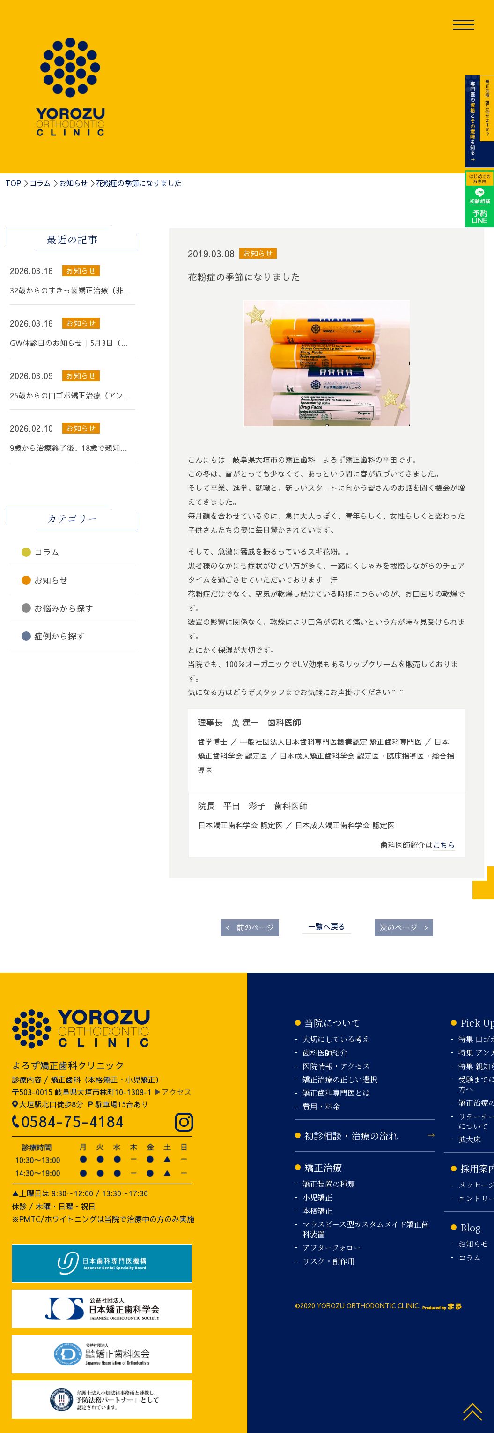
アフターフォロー (331, 1248)
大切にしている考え (336, 1039)
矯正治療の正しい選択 (339, 1080)
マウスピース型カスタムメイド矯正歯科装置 (365, 1229)
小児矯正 (317, 1198)
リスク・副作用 (328, 1262)
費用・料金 (321, 1107)
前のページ (250, 927)
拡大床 (469, 1140)
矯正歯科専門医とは (336, 1093)
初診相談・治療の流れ (351, 1135)
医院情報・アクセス (336, 1067)
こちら (444, 845)
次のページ (404, 927)
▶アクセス (173, 1092)
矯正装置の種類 (328, 1184)
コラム (40, 183)
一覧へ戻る (327, 926)
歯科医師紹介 (324, 1053)
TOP (13, 183)
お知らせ (73, 183)
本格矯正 (317, 1211)
